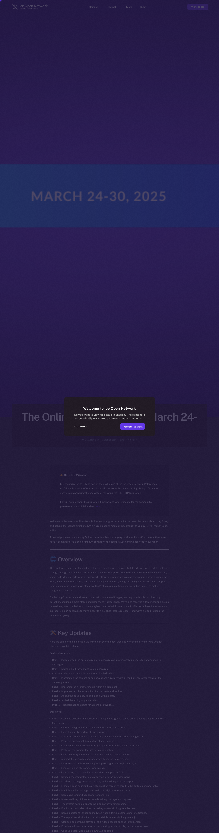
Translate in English (130, 426)
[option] (73, 830)
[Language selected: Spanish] (142, 830)
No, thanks (80, 426)
